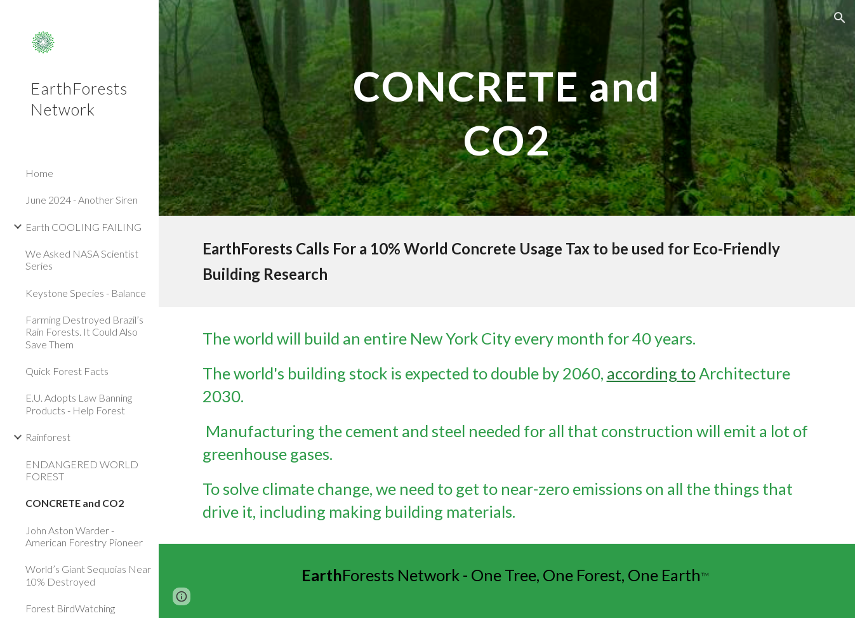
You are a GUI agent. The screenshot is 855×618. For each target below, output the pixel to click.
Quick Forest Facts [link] (67, 371)
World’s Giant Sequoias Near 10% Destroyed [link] (88, 575)
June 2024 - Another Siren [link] (81, 200)
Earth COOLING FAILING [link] (83, 227)
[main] (506, 108)
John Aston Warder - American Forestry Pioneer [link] (84, 536)
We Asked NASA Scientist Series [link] (81, 259)
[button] (840, 18)
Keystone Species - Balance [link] (85, 293)
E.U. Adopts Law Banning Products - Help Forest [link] (78, 403)
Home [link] (39, 173)
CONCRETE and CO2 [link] (74, 503)
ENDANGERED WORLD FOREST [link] (81, 470)
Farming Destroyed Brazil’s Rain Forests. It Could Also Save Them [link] (84, 331)
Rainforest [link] (47, 437)
